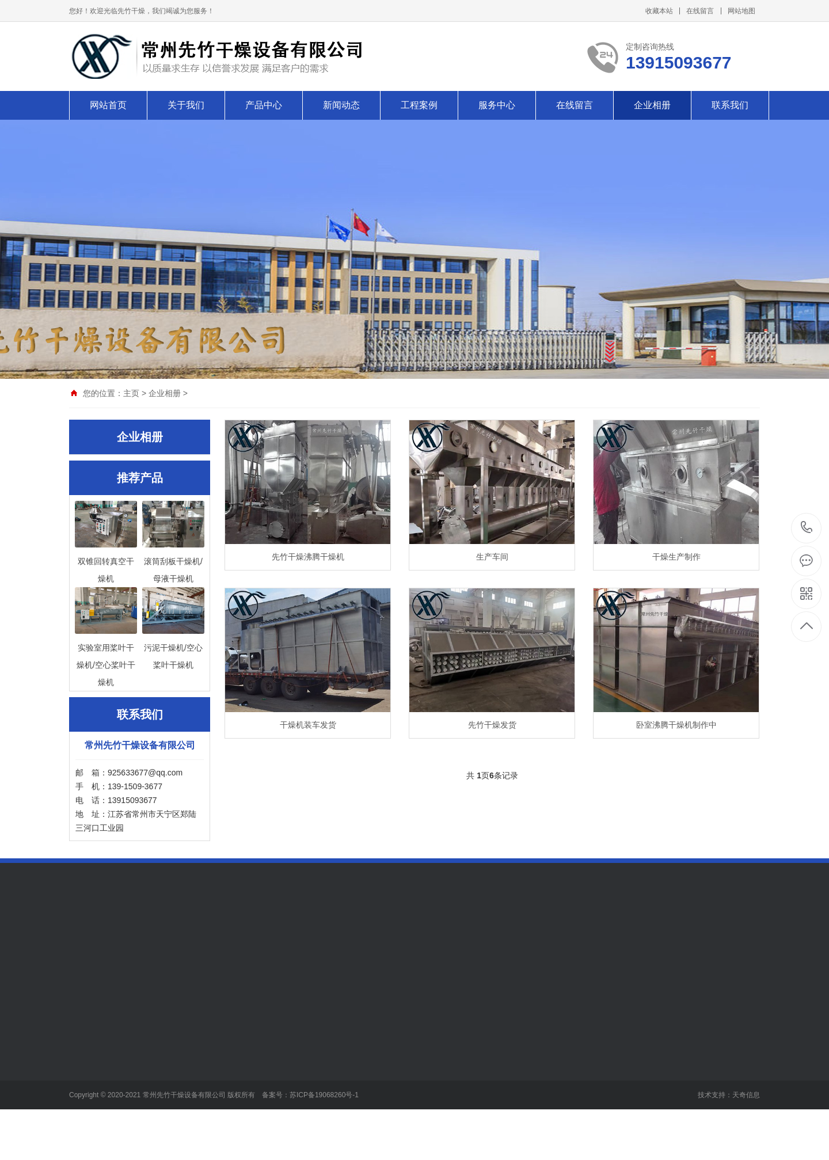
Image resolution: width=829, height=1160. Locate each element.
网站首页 (108, 105)
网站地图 (741, 11)
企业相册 (652, 105)
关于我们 (186, 105)
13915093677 (807, 527)
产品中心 (263, 105)
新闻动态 (341, 105)
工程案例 (419, 105)
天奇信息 (746, 1095)
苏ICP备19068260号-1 (324, 1095)
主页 (131, 393)
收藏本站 (659, 11)
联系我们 (730, 105)
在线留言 (700, 11)
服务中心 (496, 105)
